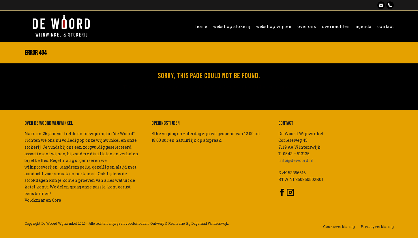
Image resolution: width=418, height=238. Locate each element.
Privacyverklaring (377, 226)
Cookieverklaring (339, 226)
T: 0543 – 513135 (294, 153)
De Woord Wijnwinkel (59, 223)
